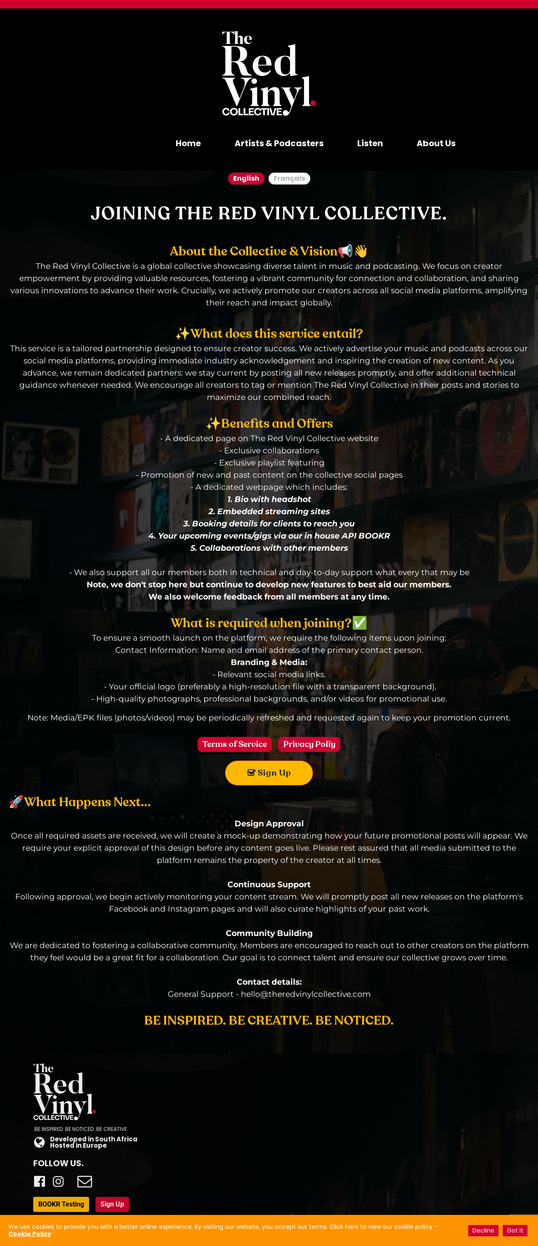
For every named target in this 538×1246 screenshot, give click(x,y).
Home (188, 143)
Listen (370, 143)
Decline (483, 1230)
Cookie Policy (29, 1234)
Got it (515, 1230)
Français (289, 178)
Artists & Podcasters (279, 143)
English (246, 178)
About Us (436, 143)
